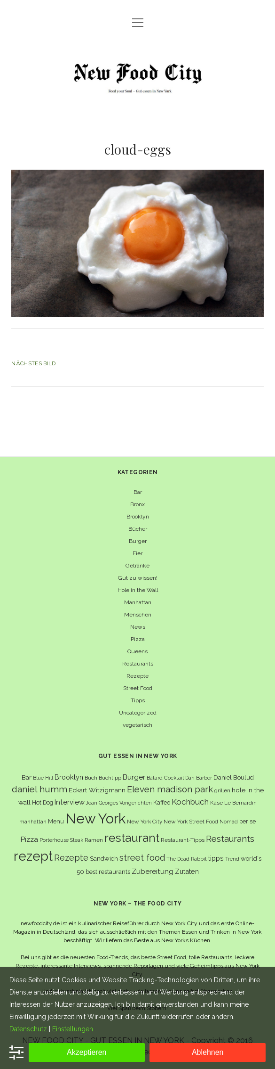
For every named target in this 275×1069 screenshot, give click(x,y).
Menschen (137, 614)
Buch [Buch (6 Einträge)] (91, 777)
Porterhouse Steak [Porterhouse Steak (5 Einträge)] (61, 840)
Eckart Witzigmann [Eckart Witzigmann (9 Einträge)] (97, 790)
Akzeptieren (87, 1052)
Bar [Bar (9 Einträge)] (26, 777)
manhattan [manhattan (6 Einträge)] (33, 821)
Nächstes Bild (33, 363)
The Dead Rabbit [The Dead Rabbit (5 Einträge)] (186, 859)
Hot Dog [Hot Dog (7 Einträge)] (42, 802)
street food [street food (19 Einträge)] (142, 858)
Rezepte (137, 676)
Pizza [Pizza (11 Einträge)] (29, 839)
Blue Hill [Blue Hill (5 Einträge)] (43, 778)
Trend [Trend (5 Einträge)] (232, 859)
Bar (138, 492)
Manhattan (137, 602)
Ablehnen (208, 1052)
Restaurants (137, 663)
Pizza (138, 639)
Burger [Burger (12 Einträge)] (134, 777)
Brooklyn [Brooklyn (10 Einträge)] (69, 777)
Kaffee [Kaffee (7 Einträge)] (161, 802)
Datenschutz (28, 1029)
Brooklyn (137, 516)
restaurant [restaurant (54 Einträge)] (131, 838)
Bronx (137, 504)
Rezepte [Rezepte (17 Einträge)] (71, 858)
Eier (137, 553)
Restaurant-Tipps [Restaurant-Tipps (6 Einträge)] (182, 840)
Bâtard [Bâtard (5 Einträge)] (155, 778)
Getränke (137, 565)
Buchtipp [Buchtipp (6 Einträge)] (110, 777)
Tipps (138, 700)
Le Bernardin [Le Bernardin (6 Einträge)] (240, 802)
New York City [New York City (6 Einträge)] (144, 821)
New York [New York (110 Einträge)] (95, 818)
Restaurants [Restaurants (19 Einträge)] (230, 839)
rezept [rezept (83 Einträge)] (33, 855)
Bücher (137, 529)
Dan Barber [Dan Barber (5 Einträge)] (198, 778)
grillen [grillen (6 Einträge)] (222, 790)
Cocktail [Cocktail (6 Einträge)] (174, 777)
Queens (137, 651)
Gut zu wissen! (137, 578)
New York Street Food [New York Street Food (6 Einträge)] (191, 821)
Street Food (137, 688)
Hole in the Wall (138, 590)
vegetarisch (137, 725)
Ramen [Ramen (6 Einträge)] (94, 840)
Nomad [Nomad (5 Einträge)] (229, 821)
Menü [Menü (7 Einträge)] (56, 821)
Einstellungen (72, 1029)
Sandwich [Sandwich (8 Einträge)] (104, 858)
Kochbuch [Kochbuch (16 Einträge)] (190, 801)
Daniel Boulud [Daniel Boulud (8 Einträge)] (233, 777)
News (137, 627)
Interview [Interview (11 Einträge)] (70, 802)
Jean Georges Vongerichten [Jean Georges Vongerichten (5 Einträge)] (119, 803)
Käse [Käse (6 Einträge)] (216, 802)
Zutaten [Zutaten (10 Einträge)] (187, 871)
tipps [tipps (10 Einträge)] (216, 858)
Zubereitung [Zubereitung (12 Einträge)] (152, 871)
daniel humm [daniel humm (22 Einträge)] (39, 789)
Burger (138, 541)
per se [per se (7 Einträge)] (247, 821)
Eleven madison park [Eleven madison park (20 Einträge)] (170, 789)
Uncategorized (138, 712)
